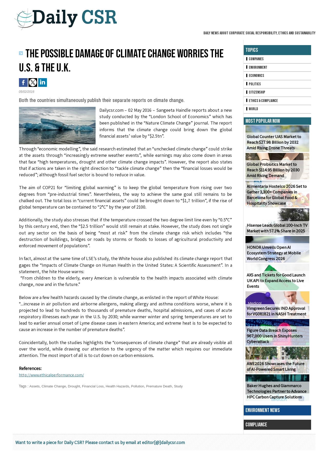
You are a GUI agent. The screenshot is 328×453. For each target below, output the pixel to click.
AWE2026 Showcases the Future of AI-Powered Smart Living (276, 369)
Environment (256, 68)
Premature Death (165, 386)
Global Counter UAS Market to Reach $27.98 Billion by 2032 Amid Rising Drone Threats (276, 145)
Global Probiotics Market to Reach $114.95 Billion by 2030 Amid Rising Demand (277, 173)
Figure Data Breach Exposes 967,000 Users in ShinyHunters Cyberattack (273, 339)
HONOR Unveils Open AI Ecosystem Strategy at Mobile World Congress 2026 (277, 256)
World (252, 111)
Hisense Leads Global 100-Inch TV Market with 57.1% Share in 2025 (276, 230)
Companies (254, 59)
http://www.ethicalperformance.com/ (55, 375)
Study (185, 386)
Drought (76, 386)
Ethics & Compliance (262, 102)
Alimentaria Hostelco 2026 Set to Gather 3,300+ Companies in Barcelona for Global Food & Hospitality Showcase (275, 198)
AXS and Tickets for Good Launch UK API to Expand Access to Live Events (275, 283)
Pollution (143, 386)
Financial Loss (96, 386)
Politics (253, 85)
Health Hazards (121, 386)
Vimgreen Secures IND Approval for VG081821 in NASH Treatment (277, 313)
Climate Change (55, 386)
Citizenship (255, 94)
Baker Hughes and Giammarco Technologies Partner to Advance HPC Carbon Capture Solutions (276, 394)
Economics (255, 76)
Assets (34, 386)
